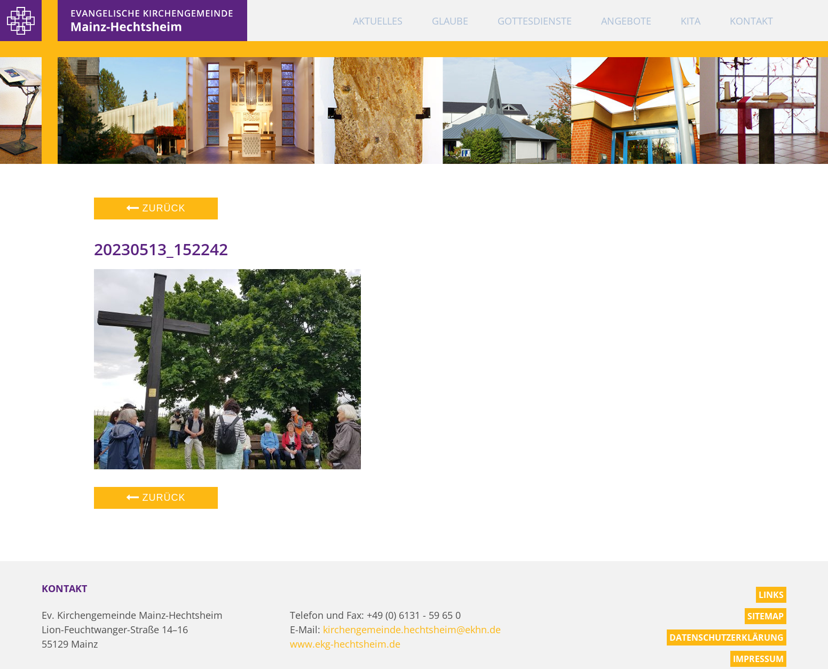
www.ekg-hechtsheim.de (345, 643)
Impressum (758, 659)
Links (771, 595)
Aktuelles (378, 20)
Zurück (156, 208)
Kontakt (751, 20)
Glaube (450, 20)
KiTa (690, 20)
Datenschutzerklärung (726, 637)
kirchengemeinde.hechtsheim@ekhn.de (412, 629)
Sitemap (765, 616)
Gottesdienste (535, 20)
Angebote (626, 20)
